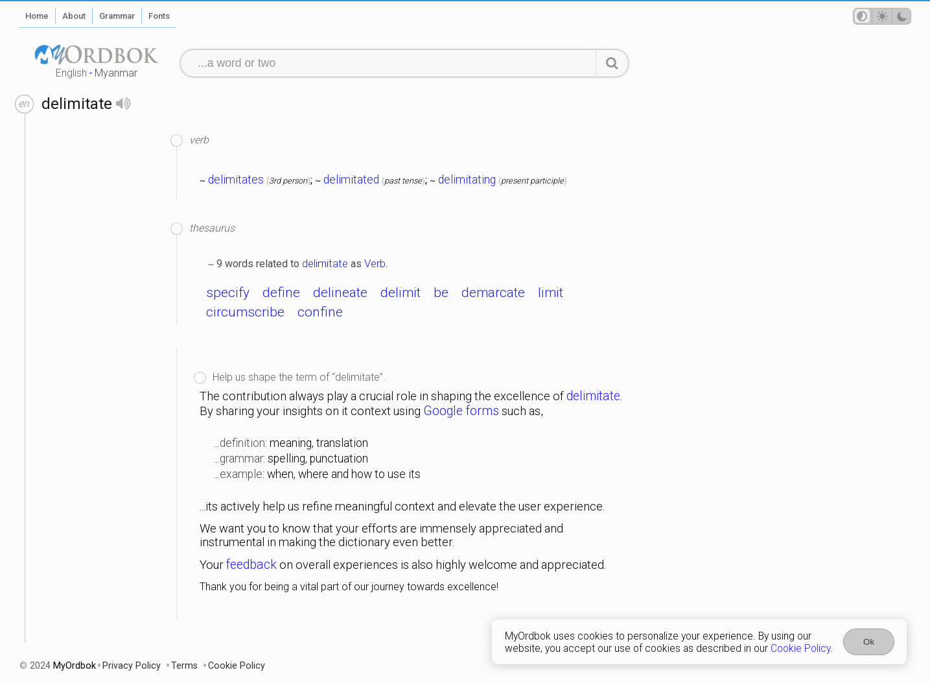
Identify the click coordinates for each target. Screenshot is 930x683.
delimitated (351, 179)
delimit (400, 292)
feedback (251, 564)
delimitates (236, 179)
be (441, 292)
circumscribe (245, 312)
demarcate (493, 292)
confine (320, 312)
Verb (375, 263)
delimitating (467, 179)
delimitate (325, 263)
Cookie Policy (800, 648)
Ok (868, 642)
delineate (340, 292)
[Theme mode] (882, 16)
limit (550, 292)
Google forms (461, 410)
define (281, 292)
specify (228, 292)
